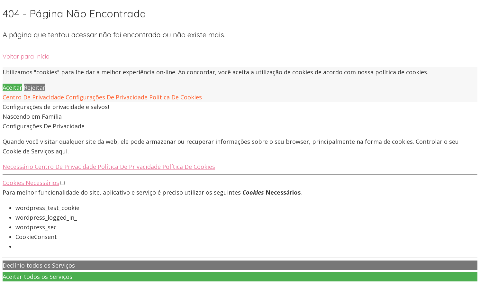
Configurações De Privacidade (107, 97)
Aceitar (12, 87)
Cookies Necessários (31, 183)
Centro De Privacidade (33, 97)
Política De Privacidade (130, 166)
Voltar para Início (26, 56)
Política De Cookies (175, 97)
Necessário (19, 166)
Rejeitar (34, 87)
